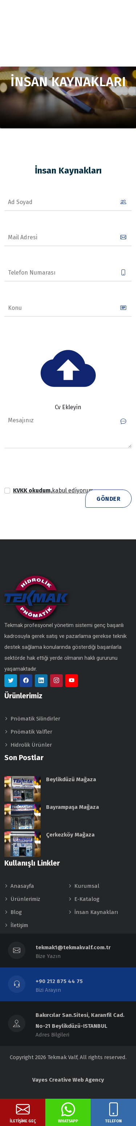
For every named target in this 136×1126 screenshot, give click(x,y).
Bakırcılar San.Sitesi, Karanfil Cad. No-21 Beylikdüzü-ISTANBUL (80, 1020)
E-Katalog (86, 899)
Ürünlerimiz (25, 899)
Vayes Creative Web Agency (68, 1080)
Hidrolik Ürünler (31, 745)
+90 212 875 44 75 (59, 981)
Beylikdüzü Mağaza (71, 779)
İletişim (19, 925)
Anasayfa (22, 886)
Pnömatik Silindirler (35, 718)
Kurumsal (86, 886)
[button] (54, 490)
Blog (16, 912)
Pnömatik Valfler (31, 731)
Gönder (108, 498)
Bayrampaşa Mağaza (72, 807)
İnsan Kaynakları (96, 912)
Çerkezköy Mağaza (70, 834)
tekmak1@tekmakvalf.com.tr (73, 947)
